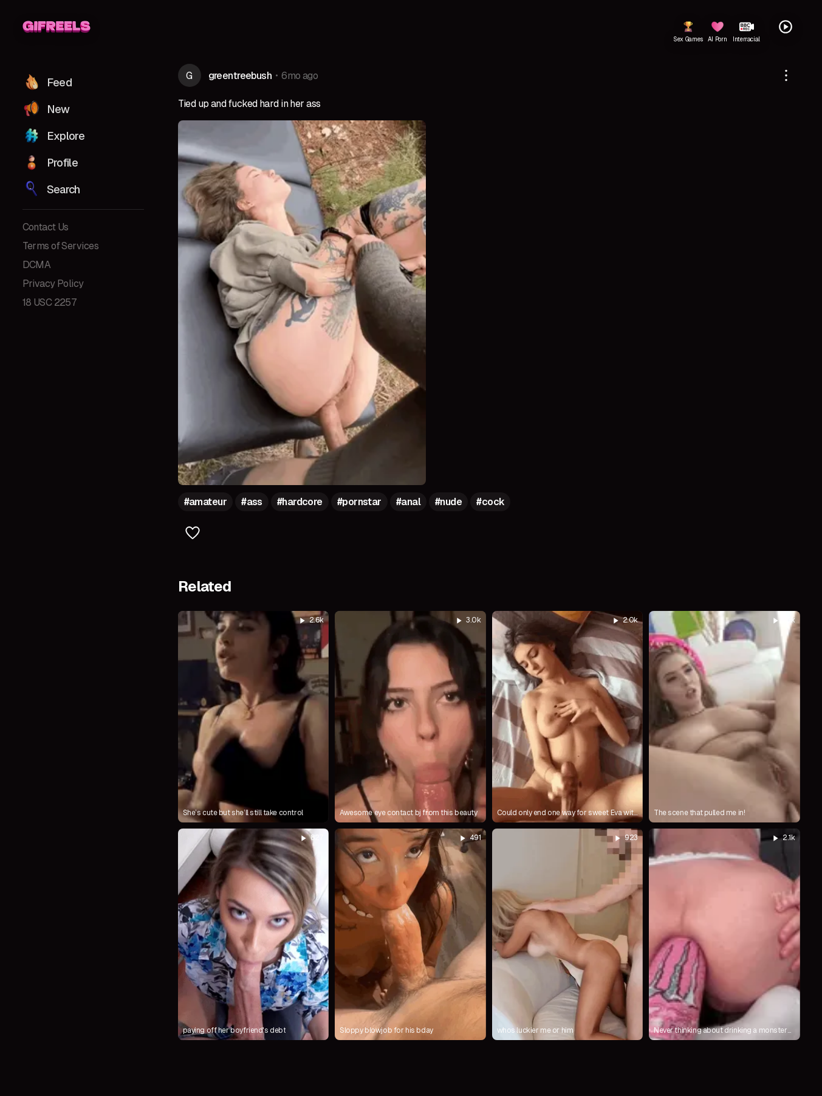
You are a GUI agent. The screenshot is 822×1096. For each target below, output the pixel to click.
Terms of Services (60, 246)
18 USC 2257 (49, 302)
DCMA (36, 265)
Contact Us (45, 227)
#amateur (205, 502)
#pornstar (359, 502)
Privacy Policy (53, 283)
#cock (490, 502)
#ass (251, 502)
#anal (408, 502)
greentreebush (240, 75)
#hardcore (300, 502)
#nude (448, 502)
